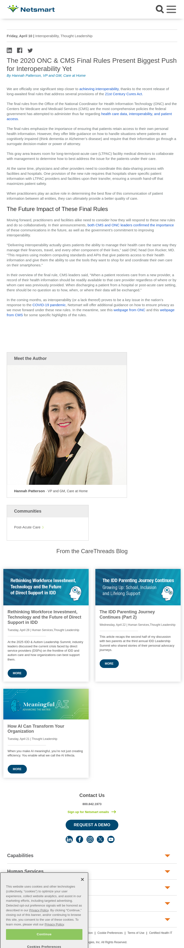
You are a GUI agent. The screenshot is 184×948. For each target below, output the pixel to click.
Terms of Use (135, 933)
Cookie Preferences (110, 933)
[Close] (82, 887)
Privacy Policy (39, 917)
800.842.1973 (92, 804)
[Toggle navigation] (171, 9)
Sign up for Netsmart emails (88, 812)
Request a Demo (92, 825)
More (17, 673)
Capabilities (20, 855)
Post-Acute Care (27, 527)
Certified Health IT (160, 933)
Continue (44, 942)
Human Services (25, 871)
